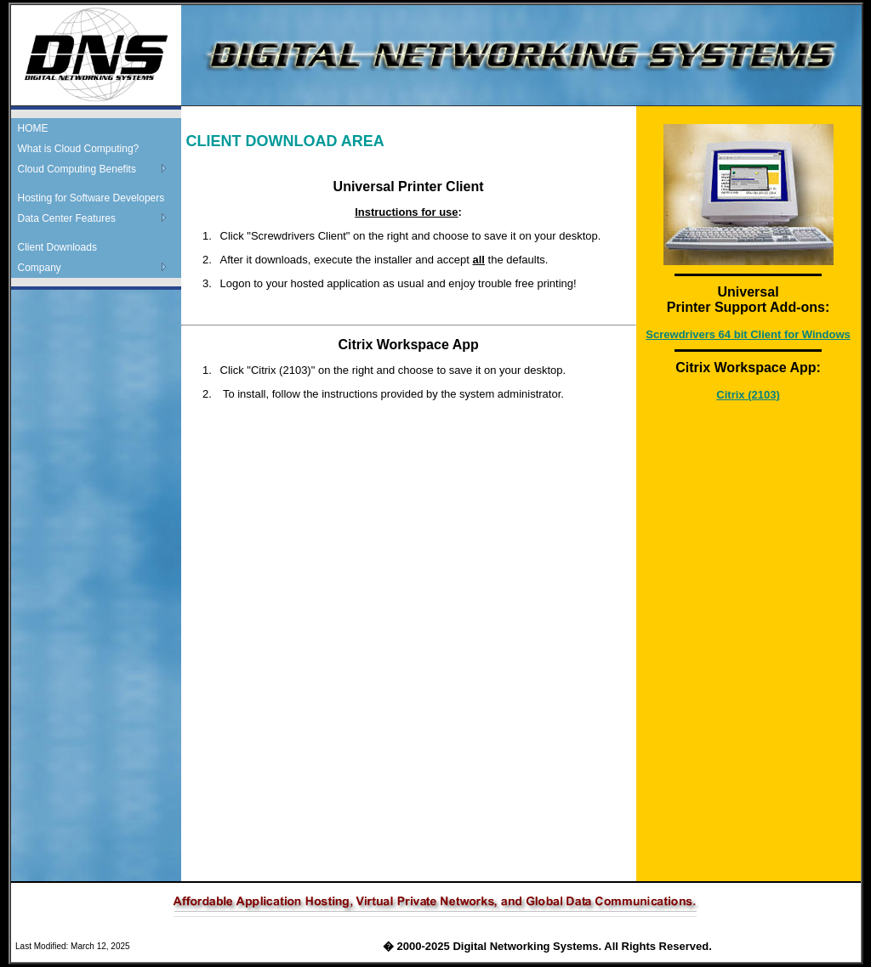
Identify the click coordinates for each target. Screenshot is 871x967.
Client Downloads (57, 247)
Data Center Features (67, 218)
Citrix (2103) (747, 394)
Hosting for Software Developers (91, 198)
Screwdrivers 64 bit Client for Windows (748, 334)
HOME (33, 128)
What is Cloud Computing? (78, 149)
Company (39, 268)
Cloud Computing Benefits (77, 169)
